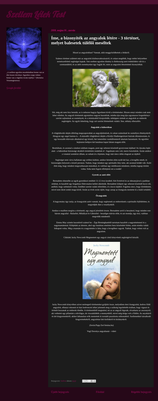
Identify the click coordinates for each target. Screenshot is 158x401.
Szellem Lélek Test (35, 14)
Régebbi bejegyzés (141, 391)
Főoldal (100, 391)
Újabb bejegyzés (60, 391)
